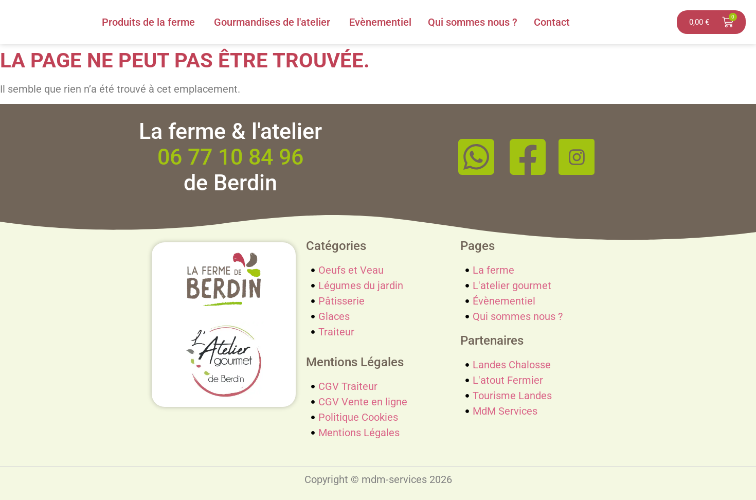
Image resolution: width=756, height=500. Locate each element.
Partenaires (492, 340)
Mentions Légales (355, 362)
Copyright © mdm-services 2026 (378, 479)
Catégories (336, 246)
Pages (477, 246)
